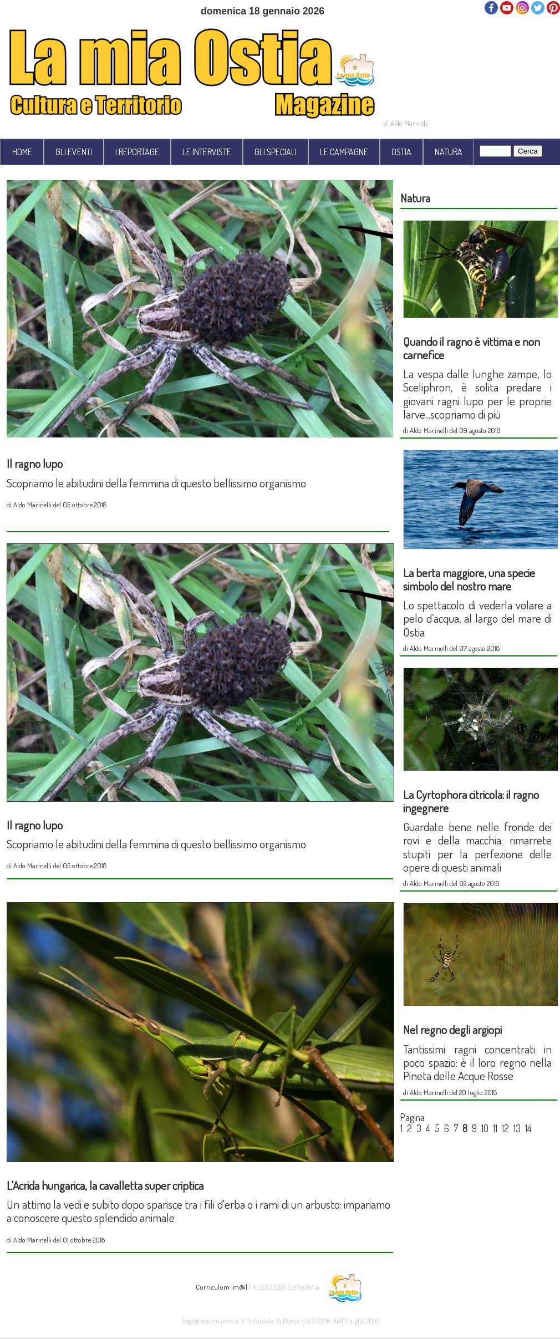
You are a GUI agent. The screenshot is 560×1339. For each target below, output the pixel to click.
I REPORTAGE (137, 151)
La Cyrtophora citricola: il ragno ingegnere (471, 801)
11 (495, 1128)
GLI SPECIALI (275, 151)
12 (505, 1128)
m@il (240, 1286)
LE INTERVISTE (206, 151)
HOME (22, 151)
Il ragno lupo (35, 463)
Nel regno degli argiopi (452, 1029)
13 (517, 1128)
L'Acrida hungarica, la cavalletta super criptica (105, 1185)
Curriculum (213, 1286)
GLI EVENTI (73, 151)
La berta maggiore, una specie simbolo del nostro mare (469, 579)
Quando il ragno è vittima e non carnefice (471, 348)
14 (528, 1128)
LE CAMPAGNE (344, 151)
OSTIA (401, 151)
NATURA (448, 151)
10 (484, 1128)
